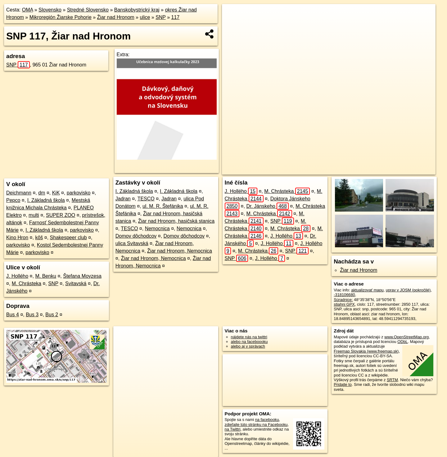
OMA (27, 9)
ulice (145, 17)
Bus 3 (32, 314)
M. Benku (45, 276)
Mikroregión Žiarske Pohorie (60, 17)
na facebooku (267, 419)
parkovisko (78, 192)
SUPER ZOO (60, 215)
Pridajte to (343, 384)
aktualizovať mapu (367, 290)
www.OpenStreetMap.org (406, 337)
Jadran (123, 198)
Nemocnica (157, 228)
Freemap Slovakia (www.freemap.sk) (366, 351)
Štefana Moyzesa (82, 276)
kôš (39, 237)
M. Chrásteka (26, 283)
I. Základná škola (46, 200)
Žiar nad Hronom (115, 17)
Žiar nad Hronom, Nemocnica (179, 251)
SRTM (392, 379)
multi (34, 215)
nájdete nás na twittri (249, 337)
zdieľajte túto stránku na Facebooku (256, 424)
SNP (161, 17)
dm (41, 192)
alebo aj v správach (248, 346)
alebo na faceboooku (249, 341)
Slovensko (49, 9)
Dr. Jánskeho (267, 206)
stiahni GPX (344, 304)
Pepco (13, 200)
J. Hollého (17, 276)
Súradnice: (343, 299)
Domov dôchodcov (136, 236)
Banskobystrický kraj (137, 9)
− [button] (233, 24)
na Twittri (233, 429)
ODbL (402, 341)
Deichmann (18, 192)
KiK (56, 192)
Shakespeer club (68, 237)
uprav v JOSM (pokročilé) (408, 290)
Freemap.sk (346, 170)
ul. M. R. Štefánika (162, 206)
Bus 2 (51, 314)
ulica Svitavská (131, 243)
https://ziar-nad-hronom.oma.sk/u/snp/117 (400, 170)
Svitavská (75, 283)
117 (175, 17)
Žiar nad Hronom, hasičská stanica (176, 221)
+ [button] (233, 14)
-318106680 (344, 294)
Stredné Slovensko (88, 9)
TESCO (146, 198)
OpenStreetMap (314, 170)
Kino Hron (17, 237)
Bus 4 (12, 314)
